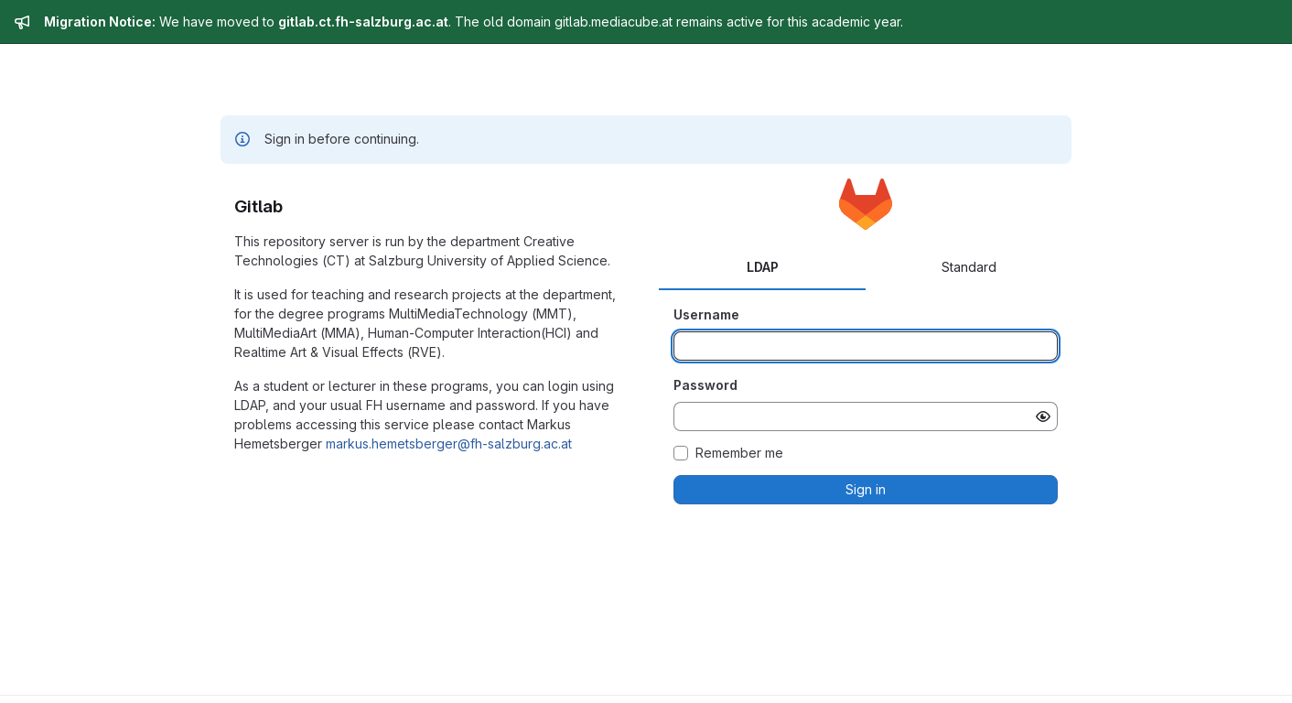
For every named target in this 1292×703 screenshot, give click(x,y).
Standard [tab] (969, 267)
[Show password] (1043, 416)
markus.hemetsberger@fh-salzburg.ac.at (449, 443)
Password (705, 385)
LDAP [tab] (763, 267)
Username (706, 314)
